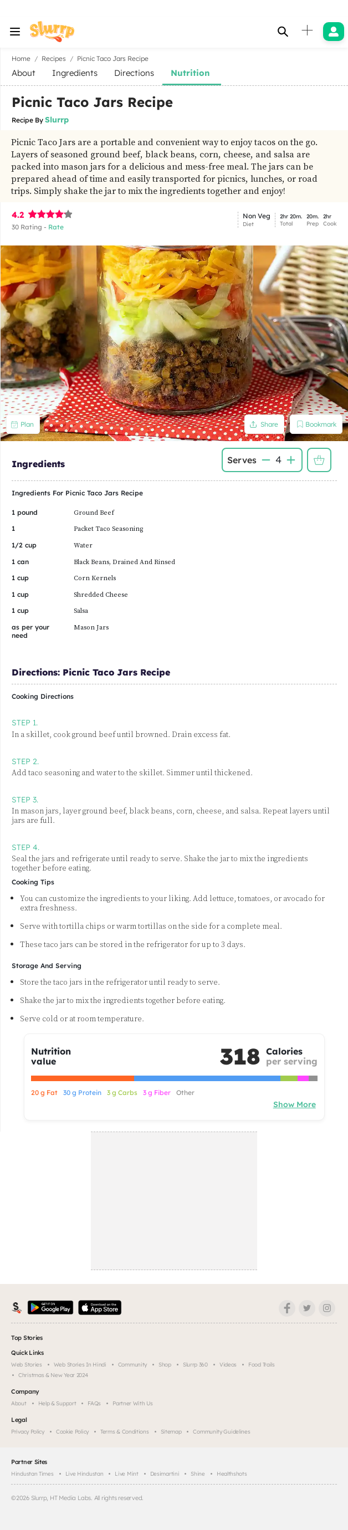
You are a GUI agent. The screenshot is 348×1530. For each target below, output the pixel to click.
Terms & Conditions (124, 1431)
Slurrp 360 (195, 1364)
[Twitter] (307, 1308)
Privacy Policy (27, 1431)
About (19, 1403)
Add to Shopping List (319, 460)
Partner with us (132, 1403)
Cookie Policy (72, 1431)
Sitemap (171, 1431)
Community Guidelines (221, 1431)
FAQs (94, 1403)
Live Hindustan (84, 1473)
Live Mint (126, 1473)
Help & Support (57, 1403)
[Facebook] (287, 1308)
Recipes (54, 58)
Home (21, 58)
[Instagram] (327, 1308)
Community (132, 1364)
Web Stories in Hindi (80, 1364)
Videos (228, 1364)
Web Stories (26, 1364)
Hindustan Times (32, 1473)
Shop (164, 1364)
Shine (198, 1473)
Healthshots (232, 1473)
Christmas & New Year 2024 (53, 1375)
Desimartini (165, 1473)
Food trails (261, 1364)
